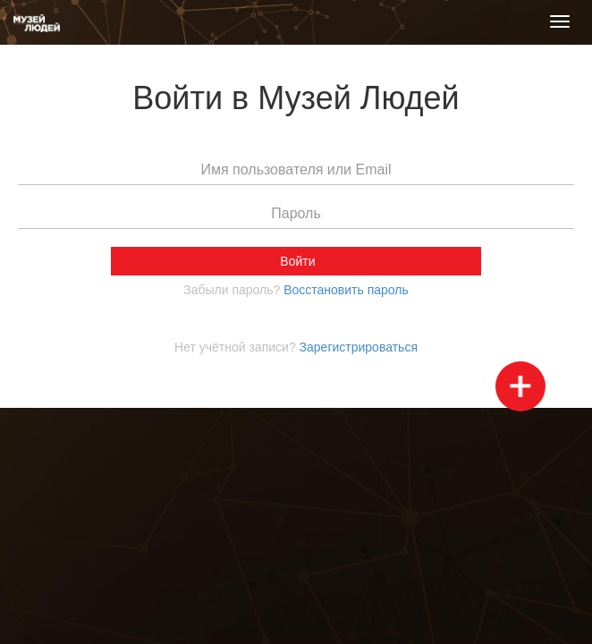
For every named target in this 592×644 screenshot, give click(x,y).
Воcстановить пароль (346, 290)
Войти (295, 261)
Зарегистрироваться (359, 347)
